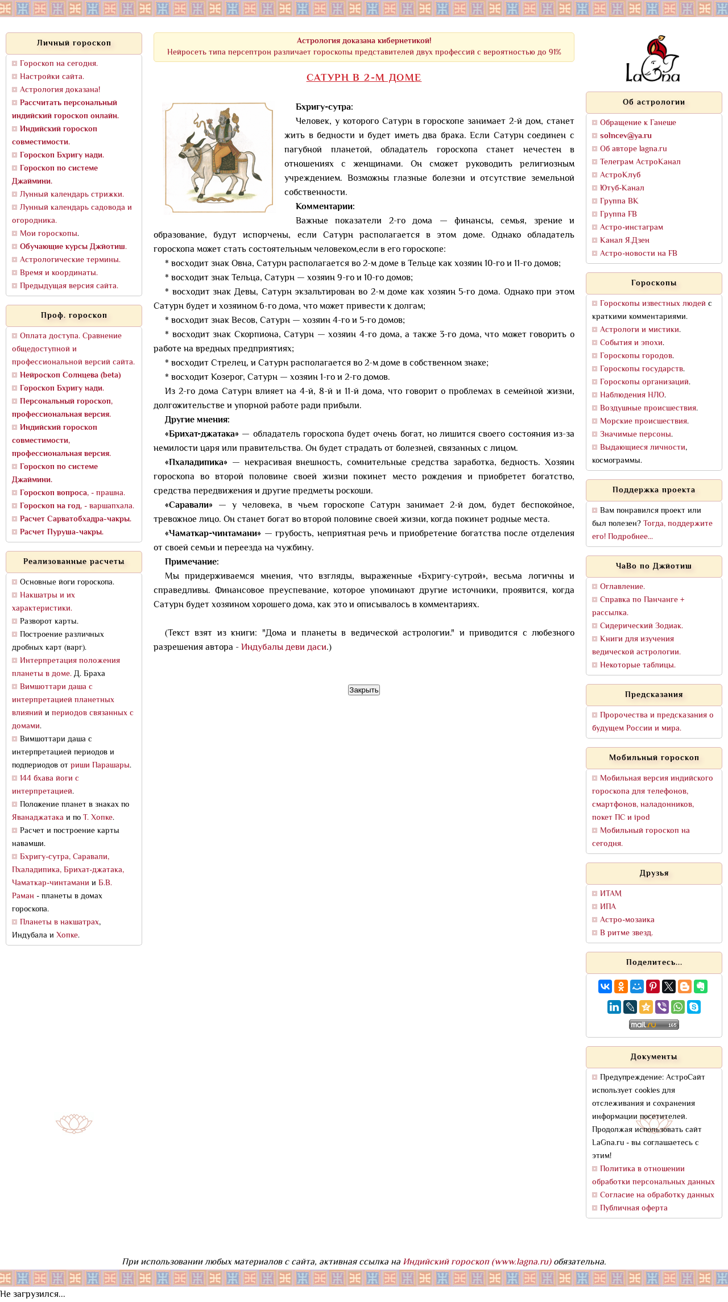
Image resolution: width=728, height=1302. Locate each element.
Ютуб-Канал (622, 188)
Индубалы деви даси (283, 648)
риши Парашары (100, 765)
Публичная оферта (634, 1208)
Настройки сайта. (52, 77)
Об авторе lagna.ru (633, 149)
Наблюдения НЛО (632, 395)
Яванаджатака (38, 817)
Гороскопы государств (641, 369)
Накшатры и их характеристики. (43, 602)
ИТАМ (611, 894)
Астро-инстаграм (631, 227)
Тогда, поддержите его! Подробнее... (652, 530)
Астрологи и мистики (639, 330)
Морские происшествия (643, 421)
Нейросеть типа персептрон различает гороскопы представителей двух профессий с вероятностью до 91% (364, 47)
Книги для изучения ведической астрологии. (636, 646)
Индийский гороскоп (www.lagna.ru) (477, 1262)
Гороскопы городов (636, 356)
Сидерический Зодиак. (641, 626)
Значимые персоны (635, 434)
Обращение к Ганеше (638, 123)
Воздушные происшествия (648, 408)
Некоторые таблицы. (638, 665)
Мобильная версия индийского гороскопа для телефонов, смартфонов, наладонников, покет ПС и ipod (652, 798)
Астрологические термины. (70, 260)
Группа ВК (619, 201)
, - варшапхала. (77, 506)
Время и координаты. (59, 273)
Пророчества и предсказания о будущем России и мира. (653, 722)
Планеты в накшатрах (59, 922)
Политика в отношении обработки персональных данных (653, 1176)
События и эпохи (631, 343)
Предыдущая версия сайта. (69, 286)
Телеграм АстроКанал (640, 162)
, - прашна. (72, 493)
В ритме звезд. (626, 933)
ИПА (608, 907)
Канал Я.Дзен (625, 240)
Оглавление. (622, 587)
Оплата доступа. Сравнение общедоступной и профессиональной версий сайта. (73, 349)
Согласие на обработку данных (657, 1195)
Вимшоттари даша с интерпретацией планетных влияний (63, 700)
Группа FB (618, 214)
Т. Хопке (98, 817)
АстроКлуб (620, 175)
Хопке (67, 935)
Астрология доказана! (60, 90)
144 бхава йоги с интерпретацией (45, 785)
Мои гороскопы (48, 234)
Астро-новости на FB (638, 253)
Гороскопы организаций (644, 382)
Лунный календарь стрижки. (72, 194)
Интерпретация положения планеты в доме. (66, 667)
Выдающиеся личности (642, 447)
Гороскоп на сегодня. (59, 64)
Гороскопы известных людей (653, 303)
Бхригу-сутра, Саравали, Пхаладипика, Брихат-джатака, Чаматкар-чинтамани (68, 870)
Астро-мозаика (627, 920)
